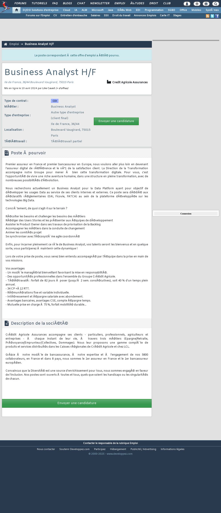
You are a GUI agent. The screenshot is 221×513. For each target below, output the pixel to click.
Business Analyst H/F (39, 44)
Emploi (119, 3)
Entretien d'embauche (73, 15)
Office (183, 10)
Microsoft (97, 10)
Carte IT (165, 15)
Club (167, 3)
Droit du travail (121, 15)
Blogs (67, 3)
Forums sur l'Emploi (38, 15)
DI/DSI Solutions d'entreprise (40, 10)
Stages (177, 15)
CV (55, 15)
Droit (153, 3)
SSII (106, 15)
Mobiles (196, 10)
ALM (84, 10)
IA (75, 10)
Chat (81, 3)
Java (110, 10)
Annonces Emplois (145, 15)
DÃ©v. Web (124, 10)
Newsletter (100, 3)
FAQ (55, 3)
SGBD (171, 10)
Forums (20, 3)
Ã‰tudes (137, 3)
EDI (138, 10)
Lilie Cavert (48, 88)
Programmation (154, 10)
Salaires (95, 15)
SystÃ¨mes (212, 10)
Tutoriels (39, 3)
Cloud (66, 10)
